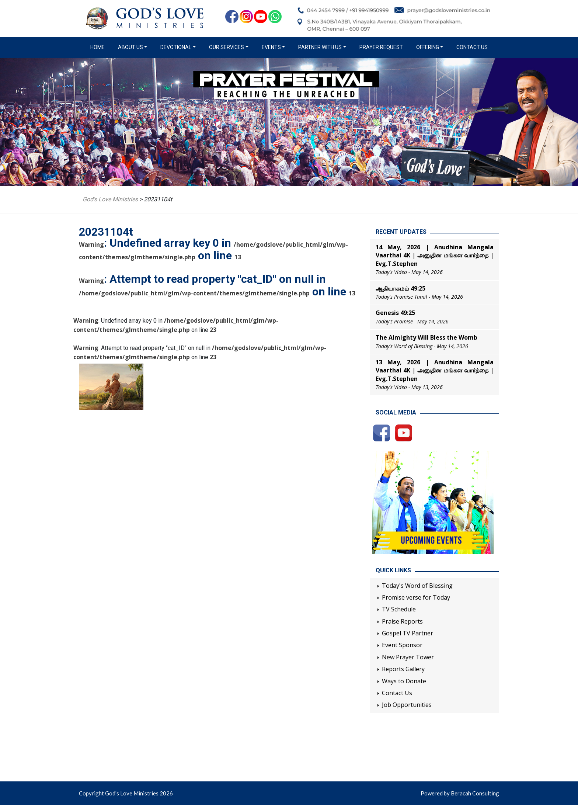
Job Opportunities (407, 705)
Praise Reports (402, 621)
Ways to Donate (404, 681)
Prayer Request (381, 47)
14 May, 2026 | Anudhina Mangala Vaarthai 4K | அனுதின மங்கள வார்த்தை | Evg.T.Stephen (435, 255)
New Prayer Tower (408, 657)
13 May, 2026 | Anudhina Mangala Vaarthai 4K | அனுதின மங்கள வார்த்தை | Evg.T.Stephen (435, 370)
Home (99, 47)
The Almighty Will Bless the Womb (426, 337)
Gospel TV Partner (407, 633)
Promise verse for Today (416, 597)
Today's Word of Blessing (417, 586)
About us (130, 47)
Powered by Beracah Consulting (460, 793)
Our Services (226, 47)
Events (271, 47)
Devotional (175, 47)
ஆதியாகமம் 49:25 (400, 288)
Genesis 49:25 (395, 313)
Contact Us (472, 47)
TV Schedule (399, 609)
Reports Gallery (403, 669)
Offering (427, 47)
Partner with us (320, 47)
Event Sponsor (402, 645)
